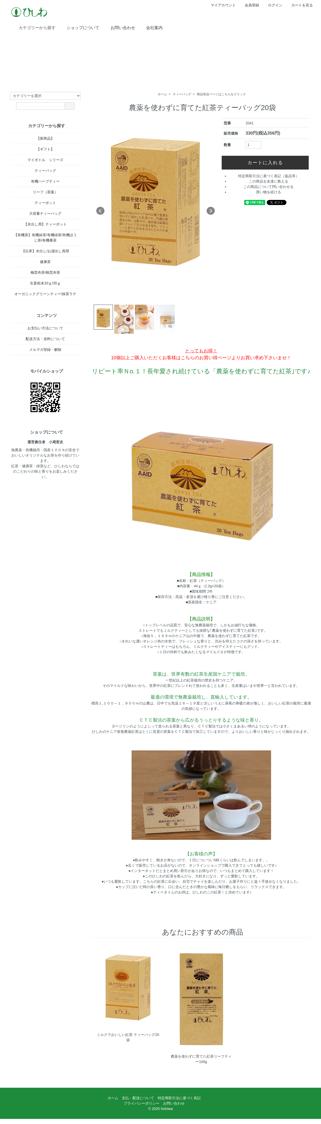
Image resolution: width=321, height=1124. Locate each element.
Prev (100, 211)
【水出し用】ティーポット (45, 224)
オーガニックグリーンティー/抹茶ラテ (45, 294)
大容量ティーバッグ (45, 213)
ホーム (162, 94)
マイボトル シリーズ (45, 160)
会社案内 (151, 27)
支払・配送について (138, 1098)
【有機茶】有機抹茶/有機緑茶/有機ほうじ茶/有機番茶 (45, 237)
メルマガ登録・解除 (45, 350)
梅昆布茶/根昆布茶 (45, 272)
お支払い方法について (45, 328)
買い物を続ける (268, 192)
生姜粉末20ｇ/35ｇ (45, 283)
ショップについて (79, 27)
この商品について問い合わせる (268, 187)
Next (211, 211)
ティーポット (45, 203)
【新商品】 (45, 138)
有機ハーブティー (45, 181)
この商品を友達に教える (268, 181)
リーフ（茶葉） (45, 192)
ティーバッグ (182, 94)
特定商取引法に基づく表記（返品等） (268, 176)
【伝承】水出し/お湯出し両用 (45, 251)
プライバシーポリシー (141, 1103)
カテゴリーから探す (33, 27)
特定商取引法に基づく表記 (179, 1098)
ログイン (272, 5)
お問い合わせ (119, 27)
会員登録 (249, 5)
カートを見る (299, 5)
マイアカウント (220, 5)
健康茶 (45, 262)
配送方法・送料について (45, 339)
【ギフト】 (45, 149)
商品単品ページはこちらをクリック (221, 94)
